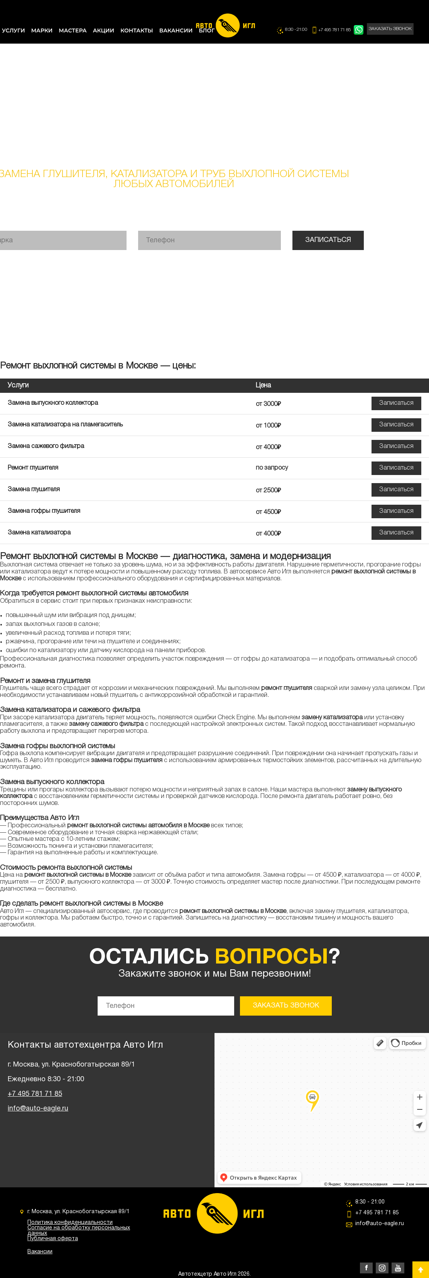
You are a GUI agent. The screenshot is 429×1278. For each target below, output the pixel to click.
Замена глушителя (34, 489)
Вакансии (39, 1251)
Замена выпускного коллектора (53, 403)
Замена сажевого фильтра (46, 446)
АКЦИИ (103, 30)
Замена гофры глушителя (44, 511)
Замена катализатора (39, 533)
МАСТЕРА (72, 30)
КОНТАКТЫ (136, 30)
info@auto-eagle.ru (38, 1109)
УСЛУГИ (13, 30)
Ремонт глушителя (33, 468)
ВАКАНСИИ (176, 30)
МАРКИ (42, 30)
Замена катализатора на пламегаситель (65, 425)
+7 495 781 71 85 (335, 30)
